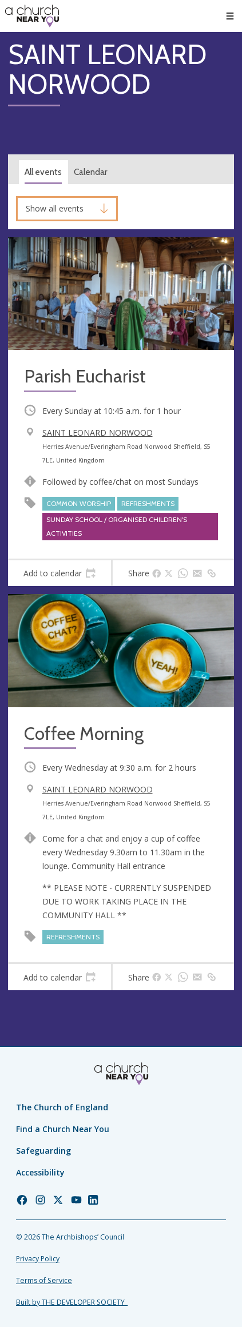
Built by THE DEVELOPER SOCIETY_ (72, 1302)
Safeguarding (43, 1150)
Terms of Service (44, 1280)
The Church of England (62, 1107)
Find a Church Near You (62, 1128)
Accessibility (40, 1172)
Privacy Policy (37, 1259)
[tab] (59, 573)
